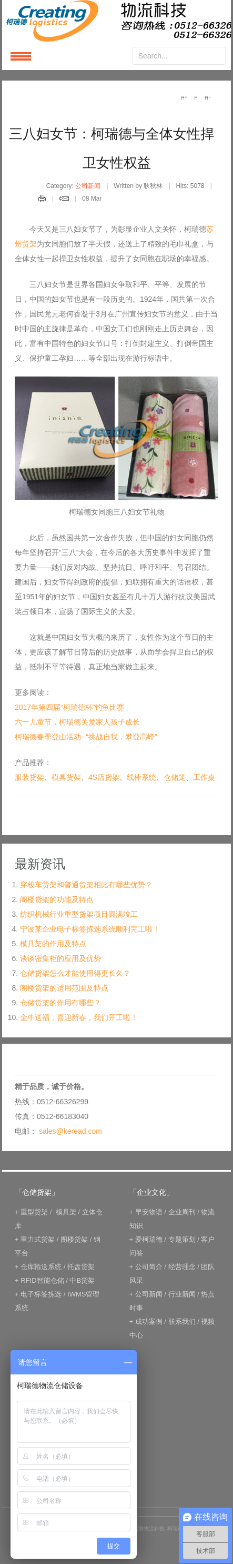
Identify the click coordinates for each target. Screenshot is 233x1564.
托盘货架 (81, 1267)
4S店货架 (103, 777)
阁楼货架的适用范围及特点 (64, 988)
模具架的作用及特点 (53, 943)
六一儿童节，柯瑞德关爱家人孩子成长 (77, 722)
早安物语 (149, 1212)
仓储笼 (175, 777)
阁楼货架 (74, 1239)
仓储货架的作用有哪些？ (60, 1002)
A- (207, 97)
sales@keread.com (70, 1131)
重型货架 (34, 1212)
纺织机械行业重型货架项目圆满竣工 (79, 914)
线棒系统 (141, 777)
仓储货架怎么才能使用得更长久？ (75, 973)
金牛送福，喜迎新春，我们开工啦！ (79, 1017)
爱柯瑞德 (149, 1239)
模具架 (66, 1212)
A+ (184, 97)
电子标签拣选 (41, 1294)
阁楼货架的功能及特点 (57, 899)
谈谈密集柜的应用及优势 (60, 958)
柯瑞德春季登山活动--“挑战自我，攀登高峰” (86, 736)
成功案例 (149, 1321)
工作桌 (204, 777)
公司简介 (149, 1267)
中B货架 (82, 1280)
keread (116, 21)
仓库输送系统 (41, 1267)
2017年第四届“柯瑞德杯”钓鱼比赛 (69, 707)
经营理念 (182, 1267)
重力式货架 (38, 1239)
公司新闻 (87, 186)
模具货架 (66, 777)
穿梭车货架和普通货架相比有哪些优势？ (86, 884)
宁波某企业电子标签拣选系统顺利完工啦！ (90, 929)
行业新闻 (182, 1294)
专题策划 (182, 1239)
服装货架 (29, 777)
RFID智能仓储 (42, 1280)
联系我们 (182, 1321)
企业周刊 (182, 1212)
